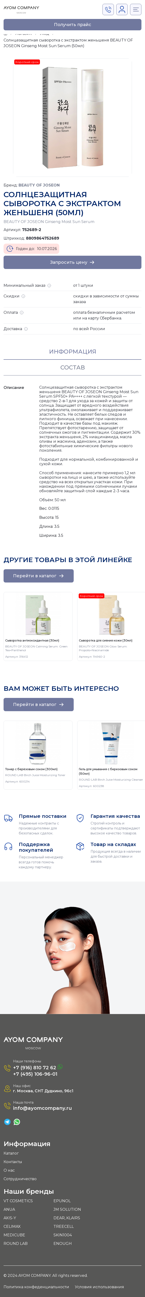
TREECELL (63, 1226)
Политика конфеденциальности (36, 1287)
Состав (72, 367)
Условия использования (99, 1287)
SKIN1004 (62, 1235)
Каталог (11, 1153)
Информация (72, 351)
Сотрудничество (20, 1179)
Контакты (13, 1162)
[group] (38, 626)
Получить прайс (72, 24)
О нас (9, 1170)
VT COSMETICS (18, 1201)
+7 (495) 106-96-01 (35, 1074)
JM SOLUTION (67, 1209)
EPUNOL (62, 1201)
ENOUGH (62, 1243)
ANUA (9, 1209)
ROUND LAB (16, 1243)
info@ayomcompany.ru (42, 1108)
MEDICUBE (14, 1235)
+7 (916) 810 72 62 (38, 1067)
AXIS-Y (10, 1218)
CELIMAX (12, 1226)
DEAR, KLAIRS (66, 1218)
